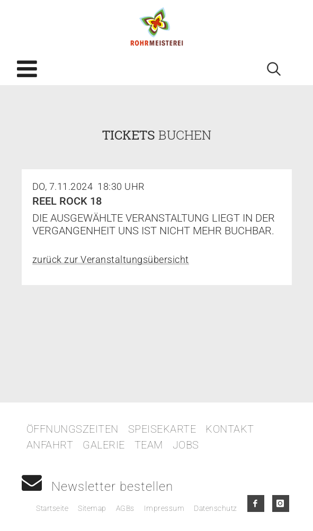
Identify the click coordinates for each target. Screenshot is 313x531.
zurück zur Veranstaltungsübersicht (110, 259)
